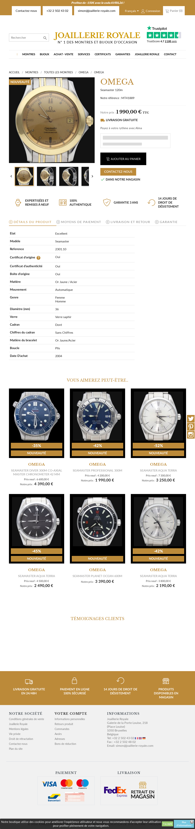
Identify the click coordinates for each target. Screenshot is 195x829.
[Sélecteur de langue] (132, 11)
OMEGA (36, 464)
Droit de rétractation (21, 738)
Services (84, 54)
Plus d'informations (184, 824)
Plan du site (15, 748)
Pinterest (191, 427)
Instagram (191, 435)
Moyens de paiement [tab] (81, 222)
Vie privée (14, 733)
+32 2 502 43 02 (57, 10)
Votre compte (71, 713)
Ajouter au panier (123, 159)
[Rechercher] (29, 38)
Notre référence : (110, 98)
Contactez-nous (26, 10)
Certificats (103, 54)
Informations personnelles (70, 719)
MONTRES (28, 54)
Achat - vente (63, 54)
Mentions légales (18, 729)
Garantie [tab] (169, 222)
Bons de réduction (65, 743)
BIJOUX (44, 54)
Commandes (62, 729)
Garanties (122, 54)
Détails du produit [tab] (33, 222)
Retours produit (64, 724)
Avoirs (58, 733)
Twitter (191, 419)
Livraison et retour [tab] (130, 222)
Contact (170, 54)
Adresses (60, 738)
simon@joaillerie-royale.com (96, 10)
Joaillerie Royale (147, 54)
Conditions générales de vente (26, 719)
